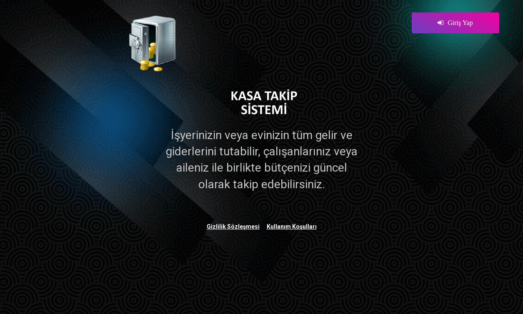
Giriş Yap (455, 22)
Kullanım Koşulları (292, 226)
